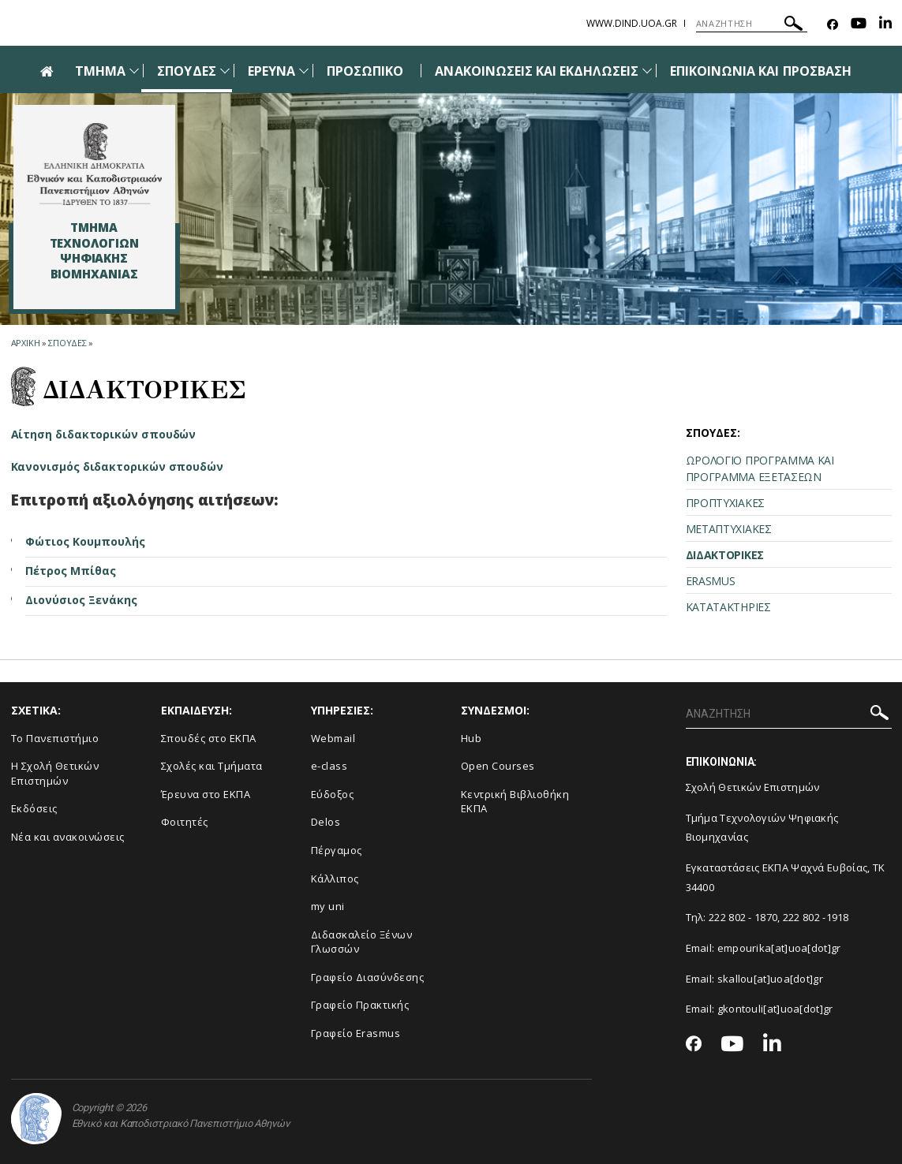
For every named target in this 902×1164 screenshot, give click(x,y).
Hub (471, 738)
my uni (328, 906)
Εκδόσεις (34, 808)
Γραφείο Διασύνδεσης (368, 977)
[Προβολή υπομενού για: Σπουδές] (225, 70)
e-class (329, 766)
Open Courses (498, 766)
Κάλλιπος (335, 878)
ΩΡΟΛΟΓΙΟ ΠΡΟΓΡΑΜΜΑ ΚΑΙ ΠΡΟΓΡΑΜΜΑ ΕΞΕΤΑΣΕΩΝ (760, 468)
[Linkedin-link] (885, 25)
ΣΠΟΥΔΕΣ (186, 71)
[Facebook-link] (832, 25)
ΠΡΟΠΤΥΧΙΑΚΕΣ (725, 502)
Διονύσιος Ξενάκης (81, 599)
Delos (326, 822)
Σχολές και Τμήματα (212, 766)
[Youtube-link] (858, 25)
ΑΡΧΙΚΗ (25, 343)
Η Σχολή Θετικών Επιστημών (55, 773)
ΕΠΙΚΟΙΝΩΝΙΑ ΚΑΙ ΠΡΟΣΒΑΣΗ (760, 71)
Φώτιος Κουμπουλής (85, 541)
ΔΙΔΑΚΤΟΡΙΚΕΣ (725, 554)
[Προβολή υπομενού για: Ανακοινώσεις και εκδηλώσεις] (647, 70)
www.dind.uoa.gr (631, 23)
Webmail (333, 738)
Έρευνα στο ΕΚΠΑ (206, 794)
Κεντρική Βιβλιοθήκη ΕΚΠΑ (515, 801)
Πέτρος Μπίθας (70, 570)
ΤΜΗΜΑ (100, 71)
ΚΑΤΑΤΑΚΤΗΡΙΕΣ (728, 606)
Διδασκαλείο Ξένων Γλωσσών (362, 942)
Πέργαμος (336, 850)
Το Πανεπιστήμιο (55, 738)
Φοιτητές (184, 822)
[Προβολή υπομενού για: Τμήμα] (134, 70)
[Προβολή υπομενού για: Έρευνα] (304, 70)
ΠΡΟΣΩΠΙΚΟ (365, 71)
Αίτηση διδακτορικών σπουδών (103, 434)
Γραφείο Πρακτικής (360, 1005)
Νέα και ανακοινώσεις (68, 837)
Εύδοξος (332, 794)
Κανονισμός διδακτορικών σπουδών (117, 466)
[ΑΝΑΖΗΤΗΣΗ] (751, 23)
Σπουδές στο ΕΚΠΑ (208, 738)
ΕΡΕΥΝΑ (271, 71)
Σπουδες (67, 343)
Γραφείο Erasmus (356, 1033)
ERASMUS (710, 580)
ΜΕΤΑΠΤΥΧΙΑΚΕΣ (729, 528)
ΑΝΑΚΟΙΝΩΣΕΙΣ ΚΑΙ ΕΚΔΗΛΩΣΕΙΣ (536, 71)
